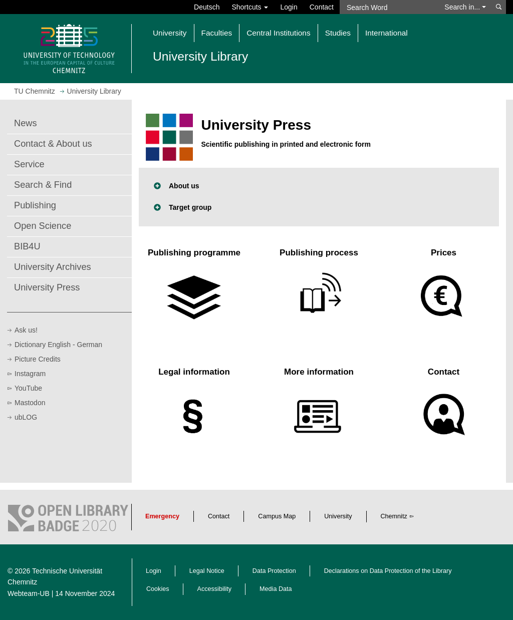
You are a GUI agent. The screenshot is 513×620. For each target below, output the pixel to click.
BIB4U (27, 246)
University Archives (52, 267)
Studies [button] (338, 33)
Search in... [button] (465, 7)
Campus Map (277, 516)
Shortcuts (249, 7)
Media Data (276, 588)
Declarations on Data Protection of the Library (388, 570)
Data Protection (274, 570)
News (25, 123)
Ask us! (26, 330)
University (338, 516)
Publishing (35, 205)
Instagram (30, 374)
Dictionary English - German (58, 345)
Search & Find (43, 185)
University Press (47, 287)
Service (29, 164)
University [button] (170, 33)
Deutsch (206, 7)
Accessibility (214, 588)
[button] (318, 186)
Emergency (162, 516)
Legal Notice (206, 570)
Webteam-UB (29, 593)
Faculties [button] (216, 33)
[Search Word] (389, 7)
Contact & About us (53, 144)
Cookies (157, 588)
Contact (322, 7)
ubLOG (26, 417)
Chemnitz (394, 516)
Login (288, 7)
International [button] (386, 33)
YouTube (28, 388)
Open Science (42, 226)
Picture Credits (38, 359)
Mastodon (30, 403)
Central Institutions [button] (278, 33)
